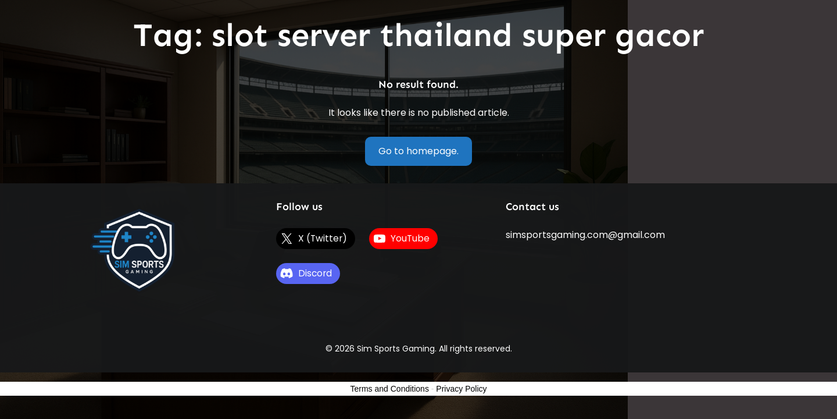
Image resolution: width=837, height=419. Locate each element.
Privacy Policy (461, 388)
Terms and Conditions (389, 388)
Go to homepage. (418, 151)
